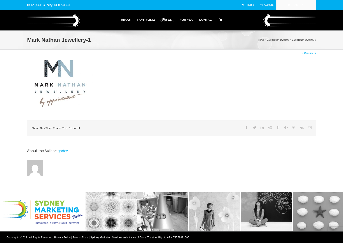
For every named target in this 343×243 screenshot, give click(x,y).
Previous (310, 52)
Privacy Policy (62, 236)
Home (31, 5)
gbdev (63, 149)
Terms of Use (80, 236)
